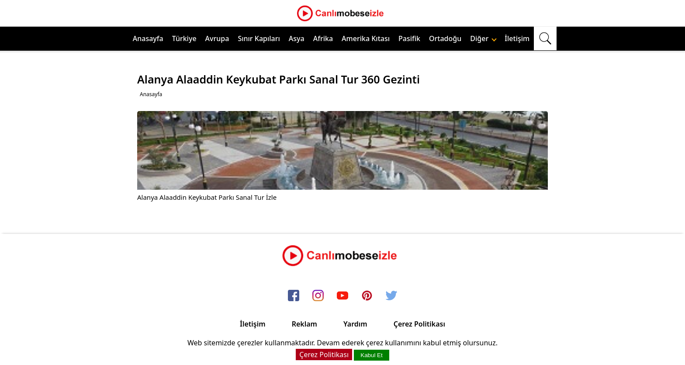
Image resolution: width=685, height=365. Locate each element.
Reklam (304, 324)
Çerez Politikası (419, 324)
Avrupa (217, 38)
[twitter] (391, 296)
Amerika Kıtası (366, 38)
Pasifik (409, 38)
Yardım (355, 324)
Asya (296, 38)
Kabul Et (371, 355)
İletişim (517, 38)
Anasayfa (148, 38)
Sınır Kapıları (259, 38)
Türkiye (184, 38)
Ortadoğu (445, 38)
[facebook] (293, 296)
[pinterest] (367, 296)
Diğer (483, 38)
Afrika (323, 38)
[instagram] (318, 296)
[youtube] (342, 296)
